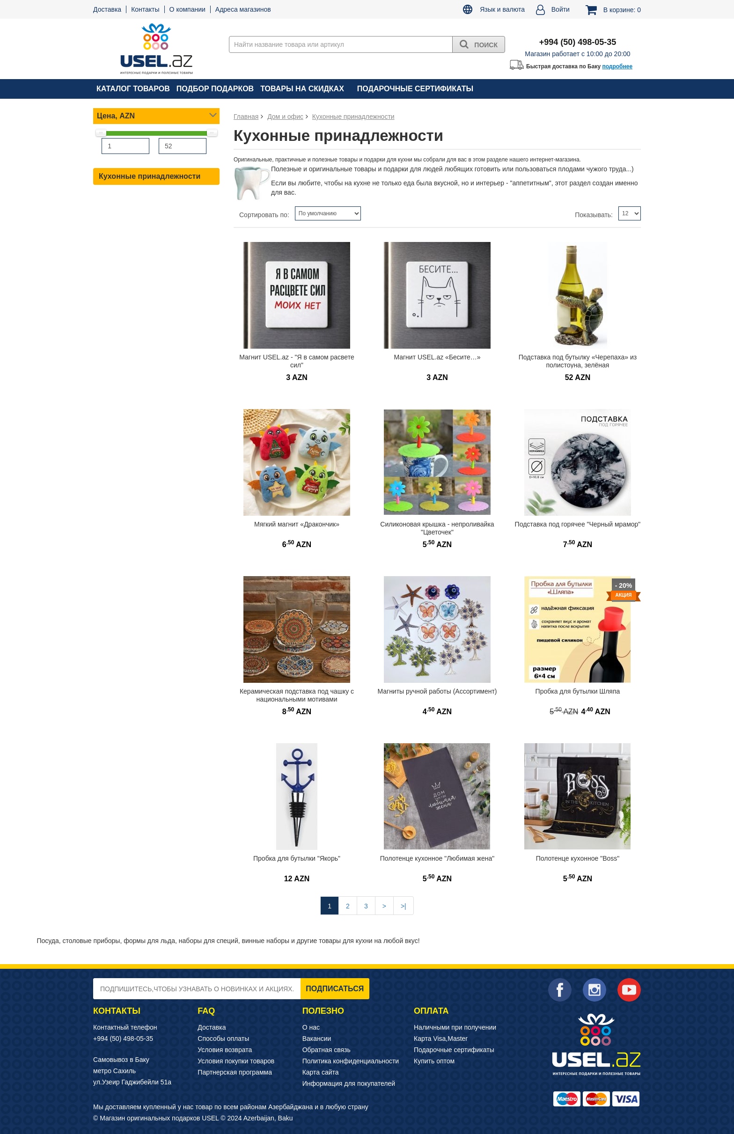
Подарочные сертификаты (415, 89)
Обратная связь (326, 1050)
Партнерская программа (235, 1072)
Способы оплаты (223, 1038)
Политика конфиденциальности (350, 1061)
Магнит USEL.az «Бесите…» (437, 357)
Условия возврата (225, 1050)
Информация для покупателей (348, 1083)
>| (403, 906)
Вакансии (316, 1038)
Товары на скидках (302, 89)
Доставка (107, 9)
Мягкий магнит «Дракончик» (296, 524)
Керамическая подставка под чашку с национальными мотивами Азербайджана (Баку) (297, 699)
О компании (187, 9)
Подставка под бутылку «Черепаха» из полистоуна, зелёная (578, 361)
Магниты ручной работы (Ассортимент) (437, 691)
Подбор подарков (215, 89)
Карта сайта (320, 1072)
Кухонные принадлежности (149, 176)
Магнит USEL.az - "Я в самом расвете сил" (296, 361)
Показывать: (594, 215)
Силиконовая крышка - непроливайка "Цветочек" (437, 528)
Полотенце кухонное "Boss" (578, 858)
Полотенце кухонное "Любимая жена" (437, 858)
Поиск (479, 44)
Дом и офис (285, 116)
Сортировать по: (264, 215)
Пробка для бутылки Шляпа (578, 691)
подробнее (617, 66)
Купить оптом (434, 1061)
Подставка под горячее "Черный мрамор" (578, 524)
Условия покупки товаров (236, 1061)
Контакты (145, 9)
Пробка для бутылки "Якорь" (296, 858)
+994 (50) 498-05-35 (123, 1038)
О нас (311, 1027)
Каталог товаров (133, 89)
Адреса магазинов (243, 9)
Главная (246, 116)
